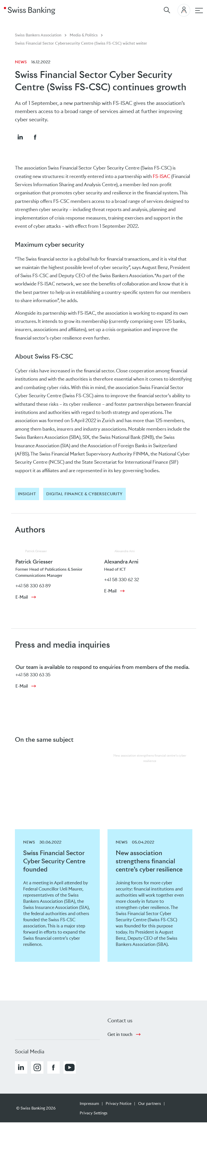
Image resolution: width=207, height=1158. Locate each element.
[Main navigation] (199, 10)
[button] (20, 137)
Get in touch (119, 1034)
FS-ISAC (161, 176)
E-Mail (21, 597)
